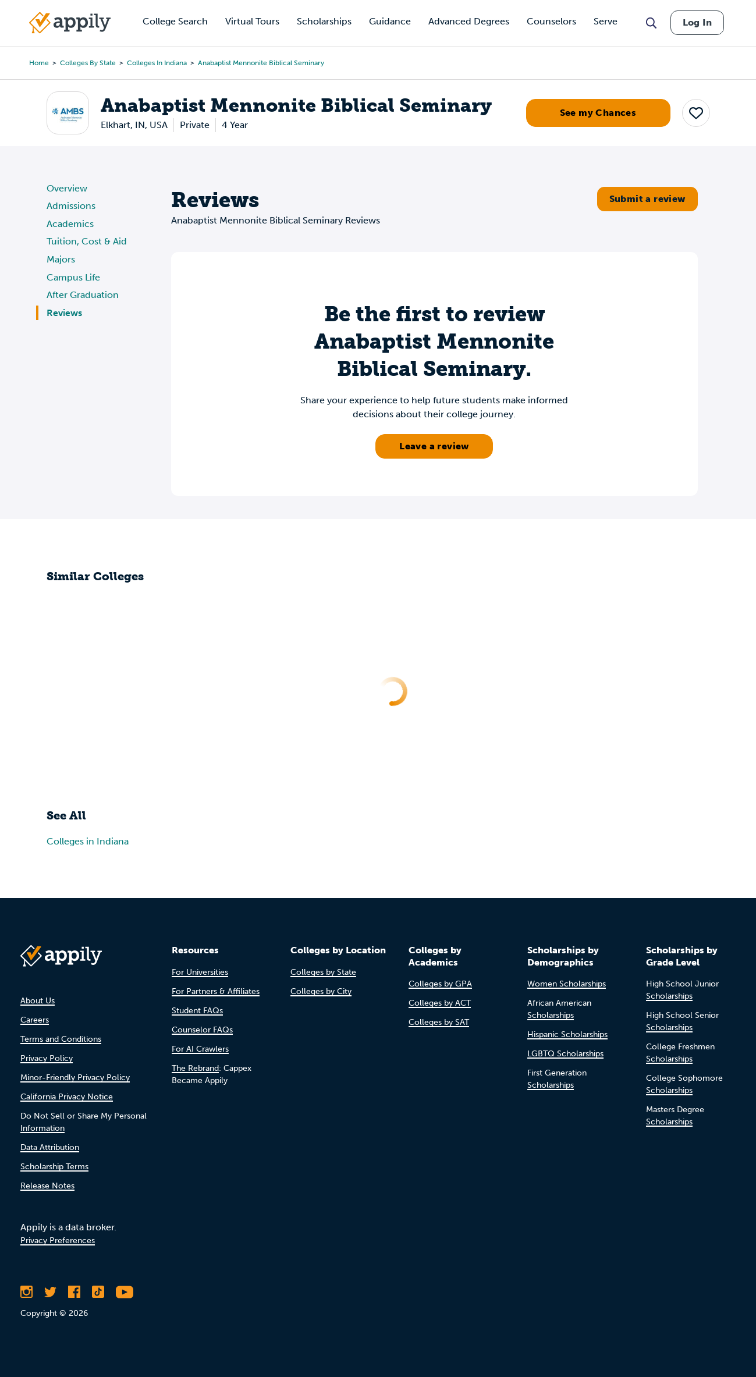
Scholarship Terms (54, 1167)
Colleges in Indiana (157, 63)
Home (39, 63)
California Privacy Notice (66, 1097)
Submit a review (647, 198)
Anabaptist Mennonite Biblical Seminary (261, 63)
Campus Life (73, 277)
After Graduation (83, 294)
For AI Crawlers (200, 1049)
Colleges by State (88, 63)
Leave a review (434, 446)
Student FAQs (197, 1011)
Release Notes (47, 1186)
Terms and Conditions (60, 1039)
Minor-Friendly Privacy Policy (75, 1078)
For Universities (200, 972)
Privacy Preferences (57, 1240)
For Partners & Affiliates (216, 991)
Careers (34, 1020)
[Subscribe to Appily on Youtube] (124, 1292)
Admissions (71, 205)
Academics (70, 223)
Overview (67, 188)
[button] (696, 113)
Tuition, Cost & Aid (87, 241)
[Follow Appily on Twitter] (50, 1292)
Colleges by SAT (439, 1022)
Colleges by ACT (440, 1003)
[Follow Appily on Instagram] (26, 1292)
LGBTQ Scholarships (565, 1054)
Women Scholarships (566, 984)
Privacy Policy (46, 1058)
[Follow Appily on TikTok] (98, 1292)
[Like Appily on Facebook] (74, 1292)
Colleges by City (321, 991)
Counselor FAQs (202, 1030)
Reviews (64, 312)
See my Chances (598, 112)
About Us (37, 1001)
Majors (61, 259)
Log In (697, 22)
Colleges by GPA (440, 984)
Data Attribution (49, 1147)
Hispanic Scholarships (567, 1034)
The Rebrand (195, 1068)
